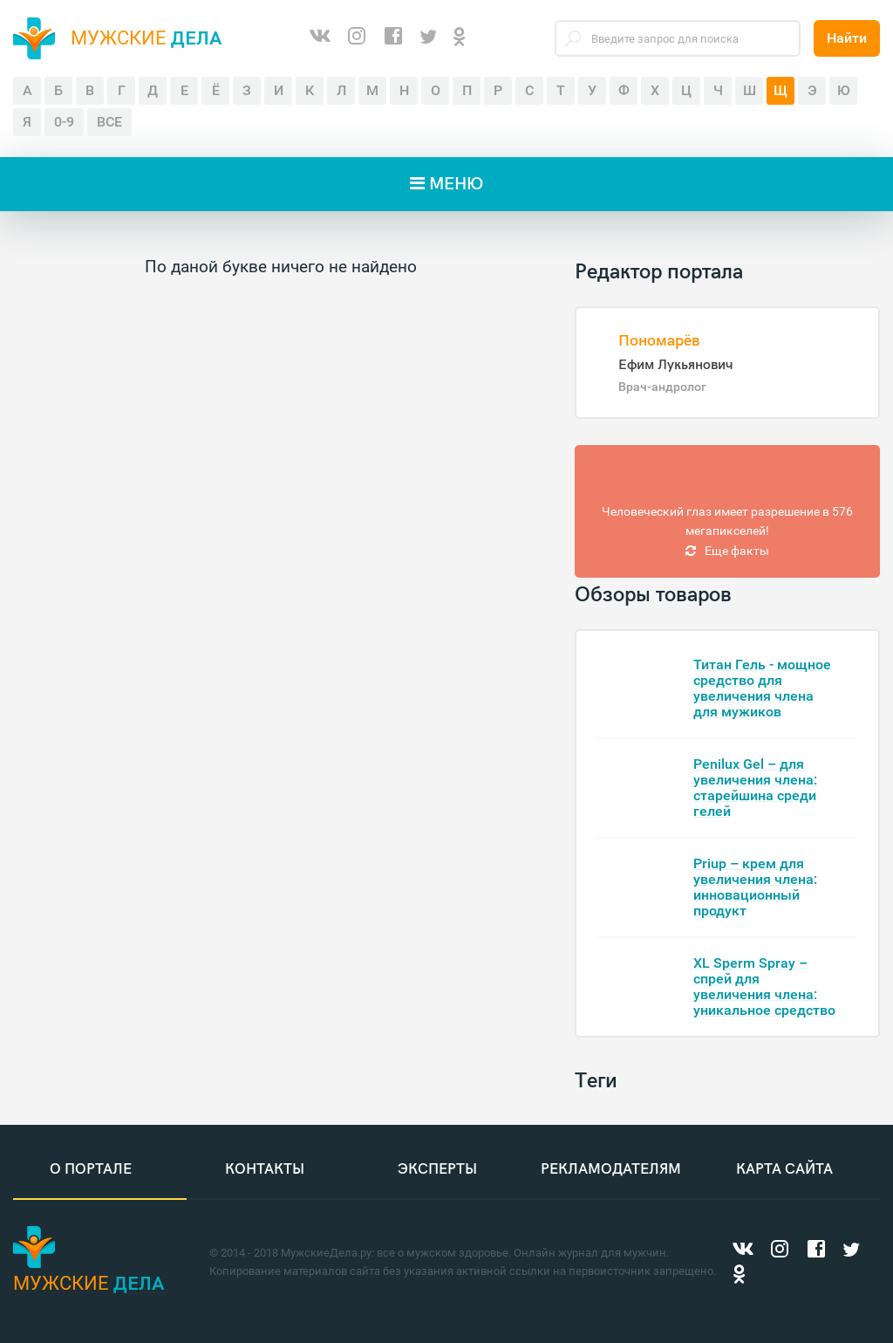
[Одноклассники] (460, 38)
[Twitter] (428, 38)
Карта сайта (784, 1169)
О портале (91, 1169)
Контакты (264, 1169)
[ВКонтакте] (320, 38)
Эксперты (437, 1169)
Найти (847, 38)
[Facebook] (393, 38)
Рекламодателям (611, 1169)
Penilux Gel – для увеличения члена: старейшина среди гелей (755, 787)
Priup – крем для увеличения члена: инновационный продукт (755, 887)
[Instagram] (356, 38)
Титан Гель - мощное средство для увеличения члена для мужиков (762, 688)
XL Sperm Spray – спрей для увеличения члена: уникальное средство (764, 986)
